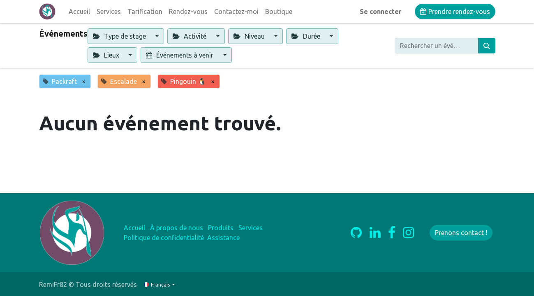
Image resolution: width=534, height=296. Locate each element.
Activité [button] (190, 36)
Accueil (134, 227)
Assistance (223, 237)
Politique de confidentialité (164, 237)
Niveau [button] (249, 36)
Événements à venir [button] (180, 55)
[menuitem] (79, 11)
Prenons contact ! (461, 232)
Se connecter (381, 11)
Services (250, 227)
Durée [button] (306, 36)
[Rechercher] (486, 45)
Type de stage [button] (120, 36)
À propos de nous (176, 227)
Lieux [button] (107, 55)
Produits (220, 227)
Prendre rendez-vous (455, 11)
